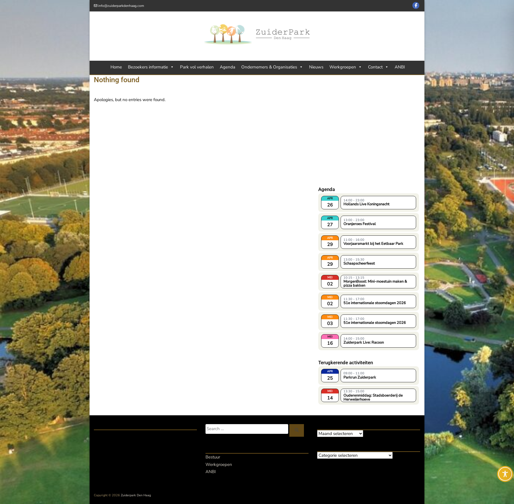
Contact (378, 67)
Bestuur (212, 457)
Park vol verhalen (197, 67)
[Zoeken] (296, 430)
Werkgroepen (345, 67)
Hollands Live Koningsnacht (366, 204)
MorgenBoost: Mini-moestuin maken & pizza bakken (375, 283)
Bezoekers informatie (151, 67)
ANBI (400, 67)
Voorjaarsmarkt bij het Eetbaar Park (373, 244)
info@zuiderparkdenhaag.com (121, 5)
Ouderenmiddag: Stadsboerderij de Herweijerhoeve (373, 397)
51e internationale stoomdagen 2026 (374, 303)
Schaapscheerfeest (359, 263)
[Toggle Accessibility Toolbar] (505, 473)
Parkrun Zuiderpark (359, 377)
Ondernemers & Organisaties (272, 67)
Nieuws (316, 67)
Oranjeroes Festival (359, 224)
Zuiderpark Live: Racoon (363, 342)
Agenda (227, 67)
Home (116, 67)
